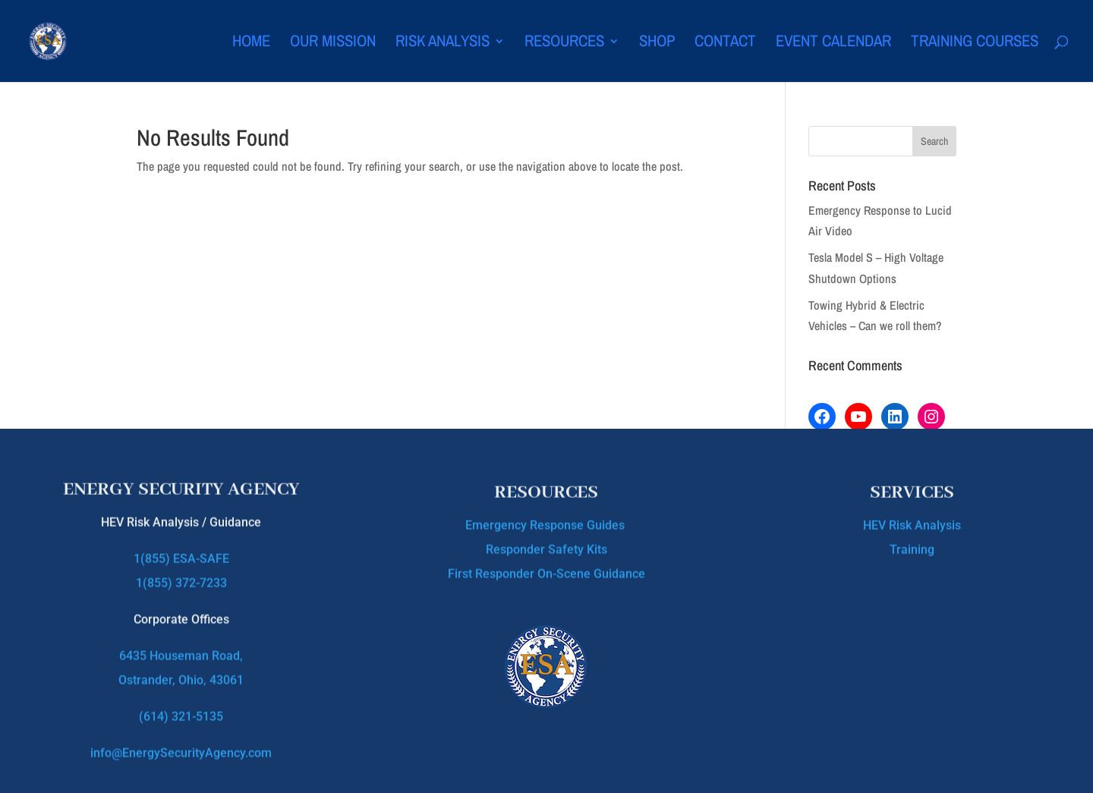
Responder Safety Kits (546, 547)
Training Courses (974, 44)
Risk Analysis (442, 44)
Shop (657, 44)
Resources (564, 44)
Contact (725, 44)
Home (251, 44)
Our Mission (333, 44)
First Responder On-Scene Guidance (546, 571)
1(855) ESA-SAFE (181, 551)
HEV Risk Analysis (912, 523)
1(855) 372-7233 (181, 575)
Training (912, 547)
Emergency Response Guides (546, 522)
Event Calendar (833, 44)
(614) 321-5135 (181, 709)
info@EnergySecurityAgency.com (181, 745)
